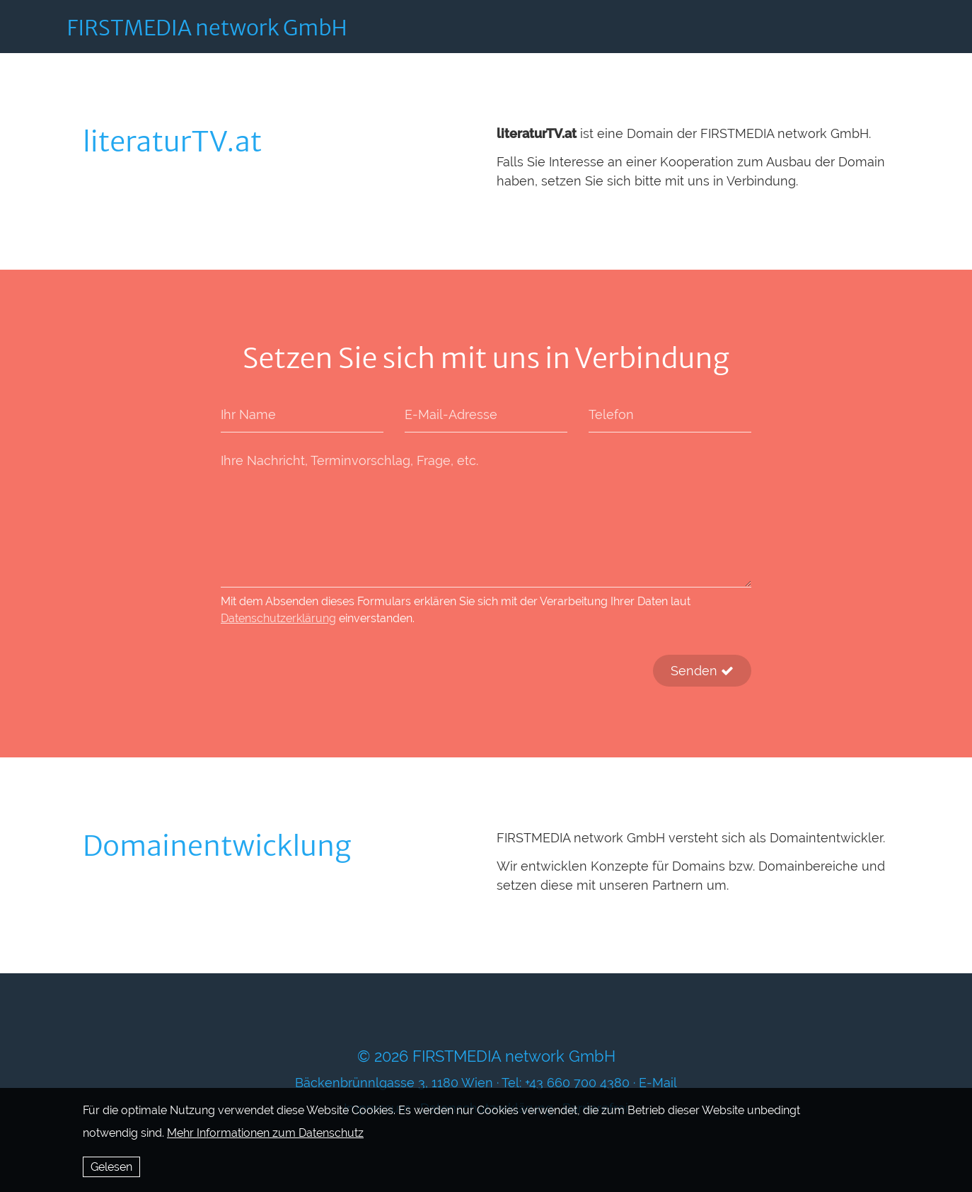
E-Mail (658, 1082)
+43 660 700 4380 (577, 1082)
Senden (702, 670)
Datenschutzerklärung (278, 618)
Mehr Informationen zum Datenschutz (265, 1133)
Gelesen (111, 1167)
